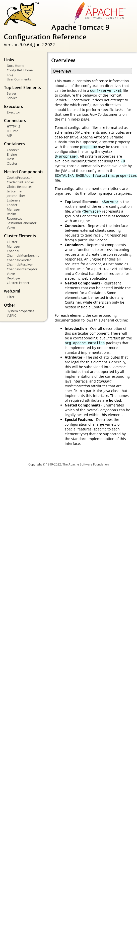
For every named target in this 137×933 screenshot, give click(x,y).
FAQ (10, 74)
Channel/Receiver (20, 264)
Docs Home (15, 65)
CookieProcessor (19, 177)
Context (13, 150)
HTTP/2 (12, 131)
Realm (11, 214)
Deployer (13, 278)
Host (10, 159)
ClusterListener (18, 282)
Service (12, 98)
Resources (14, 218)
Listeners (13, 200)
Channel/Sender (19, 260)
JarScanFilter (16, 195)
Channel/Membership (23, 255)
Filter (10, 297)
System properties (20, 311)
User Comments (19, 79)
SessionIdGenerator (21, 223)
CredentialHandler (20, 182)
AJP (9, 135)
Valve (11, 227)
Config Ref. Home (20, 70)
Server (11, 93)
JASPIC (11, 315)
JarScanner (15, 191)
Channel (13, 251)
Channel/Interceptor (22, 269)
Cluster (12, 163)
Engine (12, 154)
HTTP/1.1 (13, 126)
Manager (13, 209)
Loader (12, 204)
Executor (13, 112)
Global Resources (19, 186)
